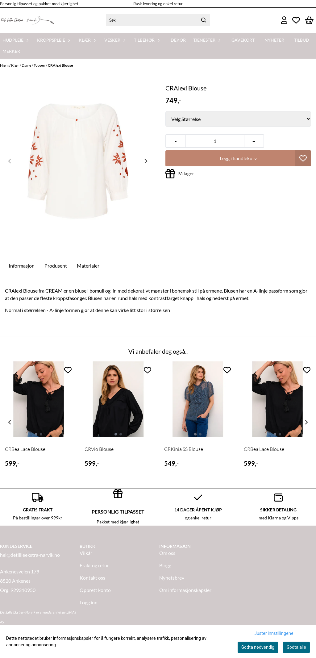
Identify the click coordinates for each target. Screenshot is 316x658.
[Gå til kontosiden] (284, 20)
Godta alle (296, 647)
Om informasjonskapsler (185, 590)
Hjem (4, 65)
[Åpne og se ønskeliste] (296, 20)
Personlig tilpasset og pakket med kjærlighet (39, 3)
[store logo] (27, 20)
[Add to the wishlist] (68, 370)
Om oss (167, 553)
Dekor (178, 40)
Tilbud (301, 40)
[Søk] (158, 20)
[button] (303, 158)
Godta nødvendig (257, 647)
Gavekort (243, 40)
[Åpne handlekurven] (309, 20)
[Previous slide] (10, 161)
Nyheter (274, 40)
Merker (11, 51)
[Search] (204, 20)
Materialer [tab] (88, 266)
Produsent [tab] (55, 266)
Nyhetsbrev (171, 578)
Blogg (165, 565)
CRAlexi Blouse (60, 65)
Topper (40, 65)
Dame (27, 65)
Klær (15, 65)
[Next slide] (146, 161)
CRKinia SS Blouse (183, 449)
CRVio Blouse (99, 449)
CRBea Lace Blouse (25, 449)
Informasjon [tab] (22, 266)
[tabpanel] (38, 420)
